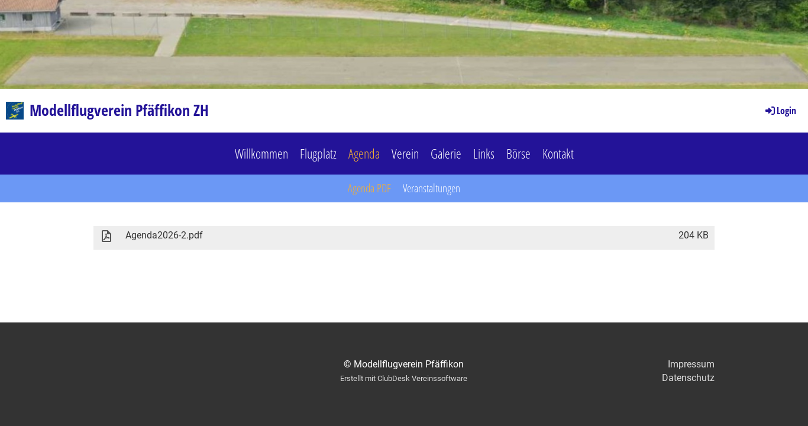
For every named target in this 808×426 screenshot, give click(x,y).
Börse (518, 153)
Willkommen (261, 153)
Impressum (691, 364)
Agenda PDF (369, 188)
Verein (405, 153)
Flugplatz (318, 153)
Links (484, 153)
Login (780, 110)
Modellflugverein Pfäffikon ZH (119, 110)
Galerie (446, 153)
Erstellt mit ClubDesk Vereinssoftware (403, 378)
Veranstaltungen (431, 188)
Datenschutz (688, 377)
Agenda (364, 153)
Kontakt (558, 153)
